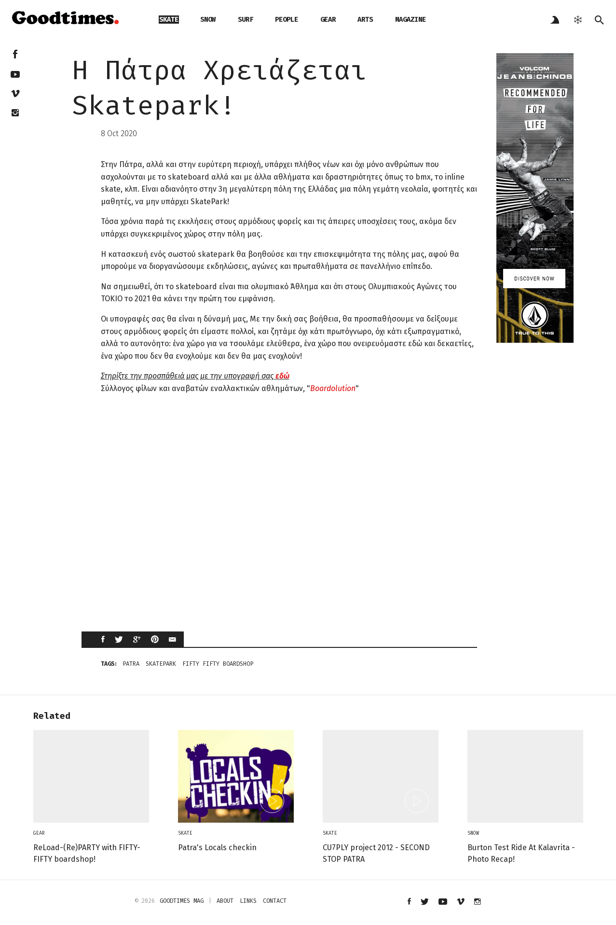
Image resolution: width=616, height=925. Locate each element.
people (286, 19)
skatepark (161, 663)
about (225, 900)
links (248, 900)
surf (245, 19)
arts (365, 19)
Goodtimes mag (182, 900)
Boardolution (333, 388)
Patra (131, 663)
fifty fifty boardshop (217, 663)
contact (275, 900)
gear (328, 19)
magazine (410, 19)
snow (208, 19)
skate (168, 19)
